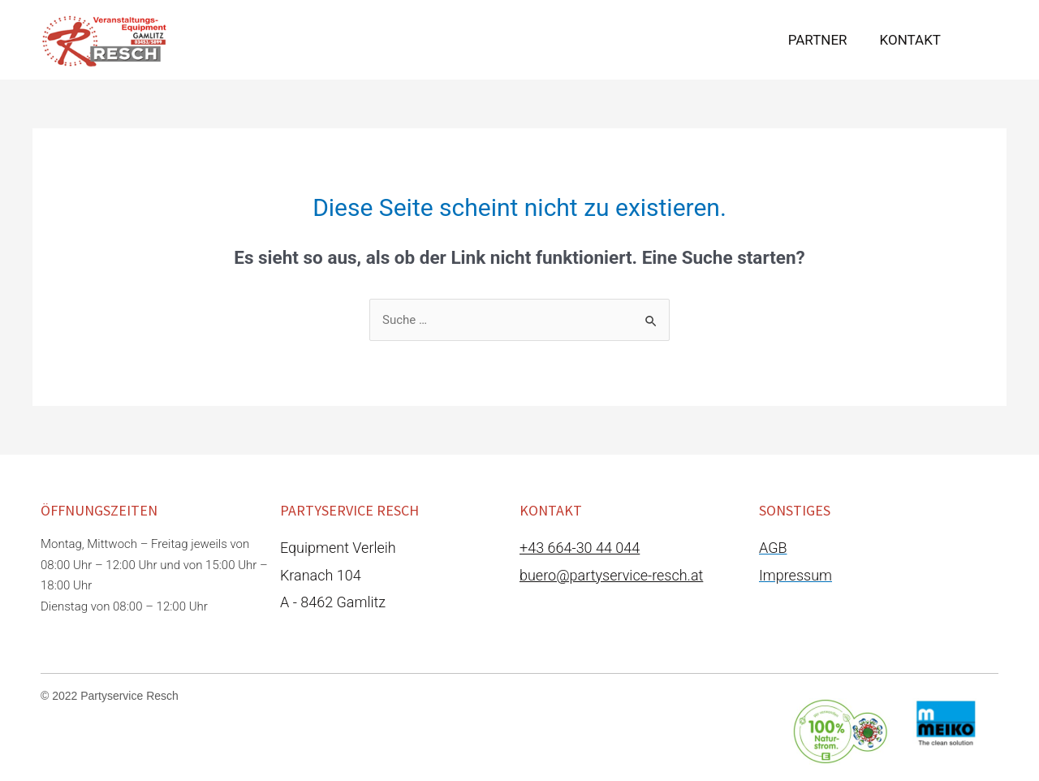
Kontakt (910, 40)
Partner (817, 40)
